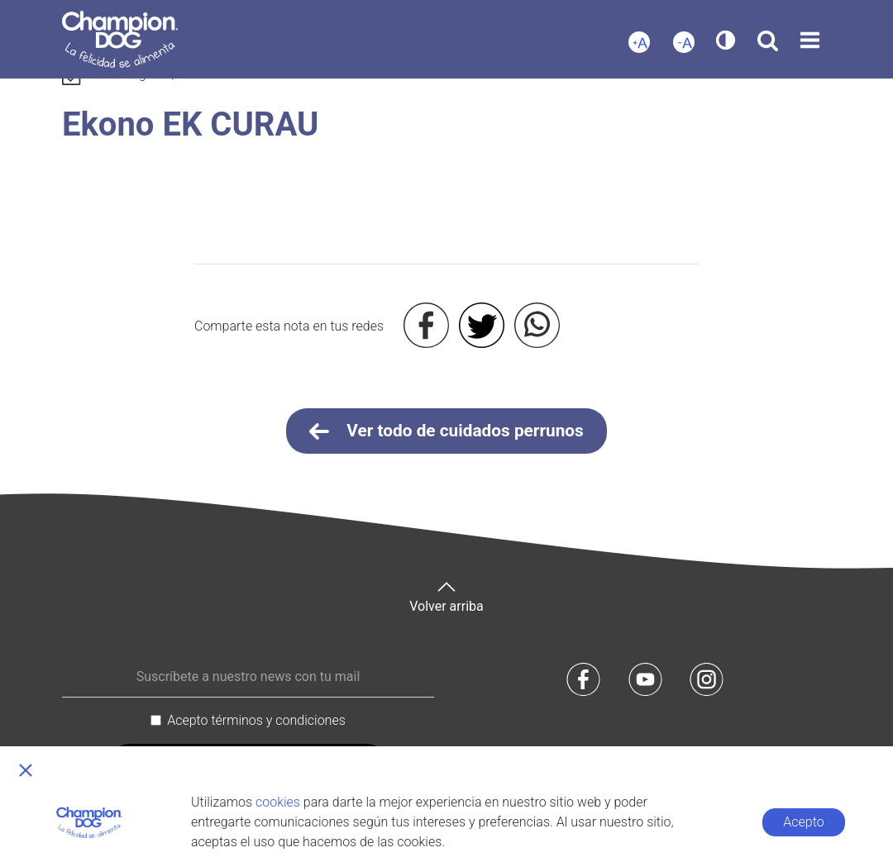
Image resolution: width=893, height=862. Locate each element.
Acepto (803, 822)
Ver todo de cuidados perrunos (446, 431)
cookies (277, 802)
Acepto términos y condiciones (256, 720)
